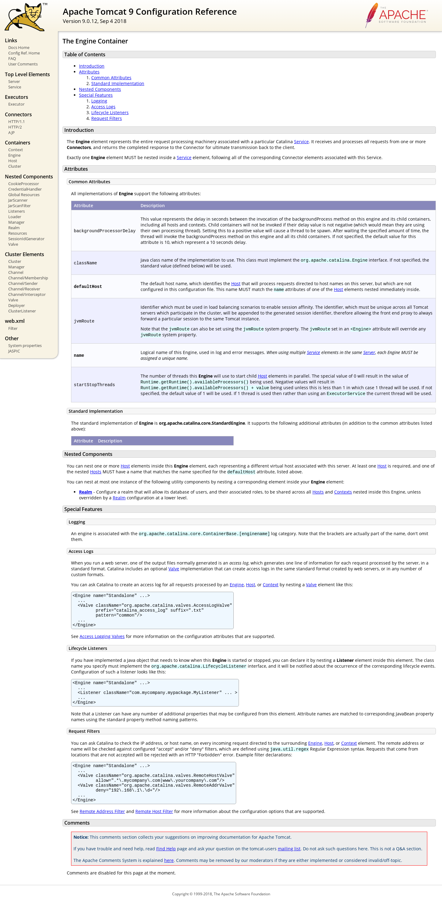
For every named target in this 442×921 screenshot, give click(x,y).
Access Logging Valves (102, 643)
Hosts (95, 472)
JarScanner (18, 200)
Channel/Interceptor (27, 294)
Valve (13, 244)
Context (15, 149)
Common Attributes (111, 77)
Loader (14, 216)
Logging (99, 101)
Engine (14, 155)
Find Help (166, 867)
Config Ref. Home (24, 53)
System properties (25, 345)
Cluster (14, 166)
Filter (12, 328)
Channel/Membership (28, 278)
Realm (14, 227)
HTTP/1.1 (16, 121)
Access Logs (103, 107)
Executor (16, 104)
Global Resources (24, 194)
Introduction (91, 66)
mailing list (289, 867)
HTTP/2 (15, 127)
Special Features (96, 95)
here (169, 879)
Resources (17, 233)
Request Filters (106, 118)
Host (12, 160)
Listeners (16, 211)
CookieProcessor (23, 183)
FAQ (12, 58)
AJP (11, 132)
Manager (16, 222)
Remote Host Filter (154, 830)
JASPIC (14, 351)
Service (14, 87)
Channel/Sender (23, 283)
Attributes (89, 72)
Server (14, 81)
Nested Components (100, 89)
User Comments (23, 64)
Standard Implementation (117, 83)
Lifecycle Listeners (110, 112)
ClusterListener (22, 311)
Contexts (343, 492)
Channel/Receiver (24, 289)
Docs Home (18, 47)
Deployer (16, 305)
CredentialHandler (25, 189)
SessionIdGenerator (26, 238)
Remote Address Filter (102, 830)
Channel (15, 272)
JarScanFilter (19, 205)
